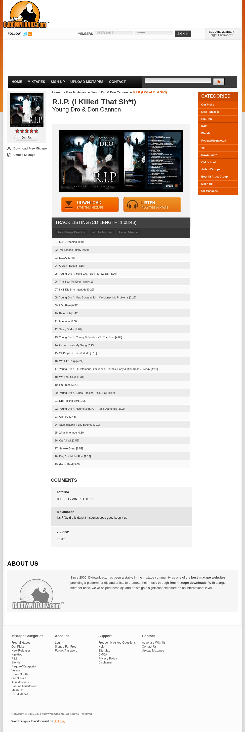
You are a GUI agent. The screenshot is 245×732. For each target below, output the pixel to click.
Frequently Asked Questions (117, 642)
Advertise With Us (153, 642)
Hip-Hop (206, 118)
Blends (205, 133)
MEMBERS (85, 34)
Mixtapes (36, 82)
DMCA (102, 654)
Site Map (104, 650)
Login (58, 642)
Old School (208, 162)
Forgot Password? (221, 35)
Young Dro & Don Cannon (109, 92)
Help (101, 646)
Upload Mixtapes (87, 82)
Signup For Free (66, 646)
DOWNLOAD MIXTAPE (90, 204)
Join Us (27, 137)
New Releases (210, 111)
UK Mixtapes (209, 190)
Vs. (203, 147)
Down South (209, 154)
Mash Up (207, 183)
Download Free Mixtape (30, 148)
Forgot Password (66, 650)
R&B (204, 126)
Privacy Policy (107, 658)
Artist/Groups (20, 682)
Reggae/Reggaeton (213, 140)
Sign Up (58, 82)
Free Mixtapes (76, 92)
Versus (16, 670)
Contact (117, 82)
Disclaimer (105, 662)
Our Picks (207, 104)
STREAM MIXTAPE (152, 204)
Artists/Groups (210, 169)
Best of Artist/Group (24, 686)
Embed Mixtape (24, 155)
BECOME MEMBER (221, 31)
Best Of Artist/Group (214, 176)
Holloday (59, 721)
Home (17, 82)
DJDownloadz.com (26, 14)
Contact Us (149, 646)
